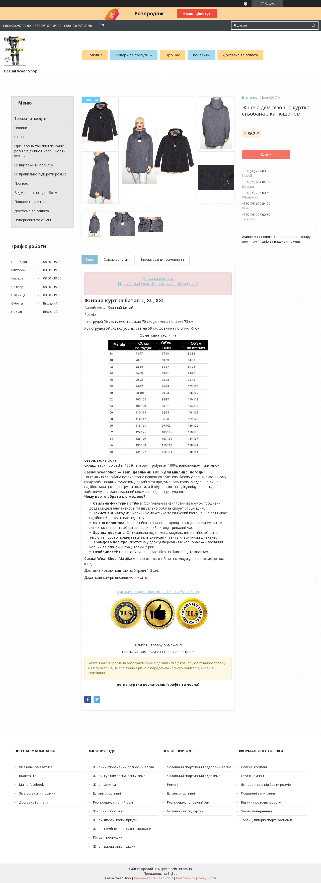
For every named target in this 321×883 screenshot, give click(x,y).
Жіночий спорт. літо (108, 811)
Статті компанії (253, 775)
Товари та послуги (131, 54)
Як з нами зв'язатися (35, 767)
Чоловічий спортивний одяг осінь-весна (199, 767)
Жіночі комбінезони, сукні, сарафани (122, 828)
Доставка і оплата (33, 802)
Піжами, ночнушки (107, 837)
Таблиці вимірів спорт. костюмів (266, 820)
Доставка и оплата (158, 278)
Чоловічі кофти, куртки (185, 811)
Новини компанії (254, 767)
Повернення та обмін (32, 220)
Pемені (172, 784)
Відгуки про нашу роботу (35, 192)
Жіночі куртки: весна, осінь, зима (119, 775)
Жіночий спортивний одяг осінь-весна (123, 767)
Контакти (201, 54)
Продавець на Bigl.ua (161, 873)
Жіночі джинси (104, 784)
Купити (266, 154)
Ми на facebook (31, 784)
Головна (95, 54)
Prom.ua (185, 868)
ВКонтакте (27, 775)
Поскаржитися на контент (153, 878)
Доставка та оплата (240, 54)
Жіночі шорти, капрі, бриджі (115, 820)
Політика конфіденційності (196, 878)
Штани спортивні (107, 793)
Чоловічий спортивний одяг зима (193, 775)
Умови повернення (256, 811)
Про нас (172, 54)
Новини (20, 127)
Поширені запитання (31, 201)
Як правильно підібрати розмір (40, 174)
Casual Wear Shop (158, 591)
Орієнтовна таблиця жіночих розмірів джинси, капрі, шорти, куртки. (40, 151)
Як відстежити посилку (33, 165)
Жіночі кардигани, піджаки (114, 846)
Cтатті (19, 136)
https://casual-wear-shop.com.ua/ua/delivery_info (158, 283)
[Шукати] (313, 25)
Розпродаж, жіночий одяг (113, 802)
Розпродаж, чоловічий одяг (189, 802)
